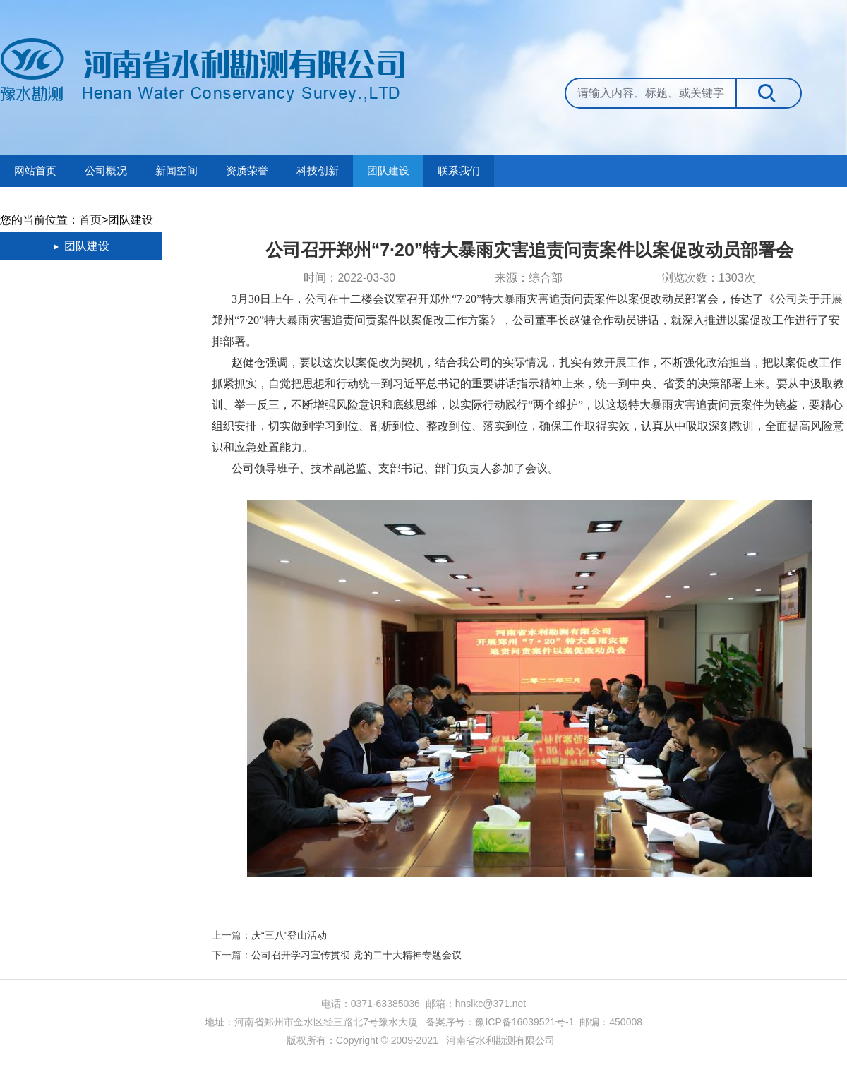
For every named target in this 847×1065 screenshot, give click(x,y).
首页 (90, 220)
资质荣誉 (247, 170)
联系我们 (459, 170)
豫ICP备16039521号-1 (524, 1022)
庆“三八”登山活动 (289, 935)
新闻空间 (176, 170)
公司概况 (106, 170)
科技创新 (317, 170)
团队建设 (388, 170)
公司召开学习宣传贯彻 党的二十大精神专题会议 (356, 955)
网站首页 (35, 170)
